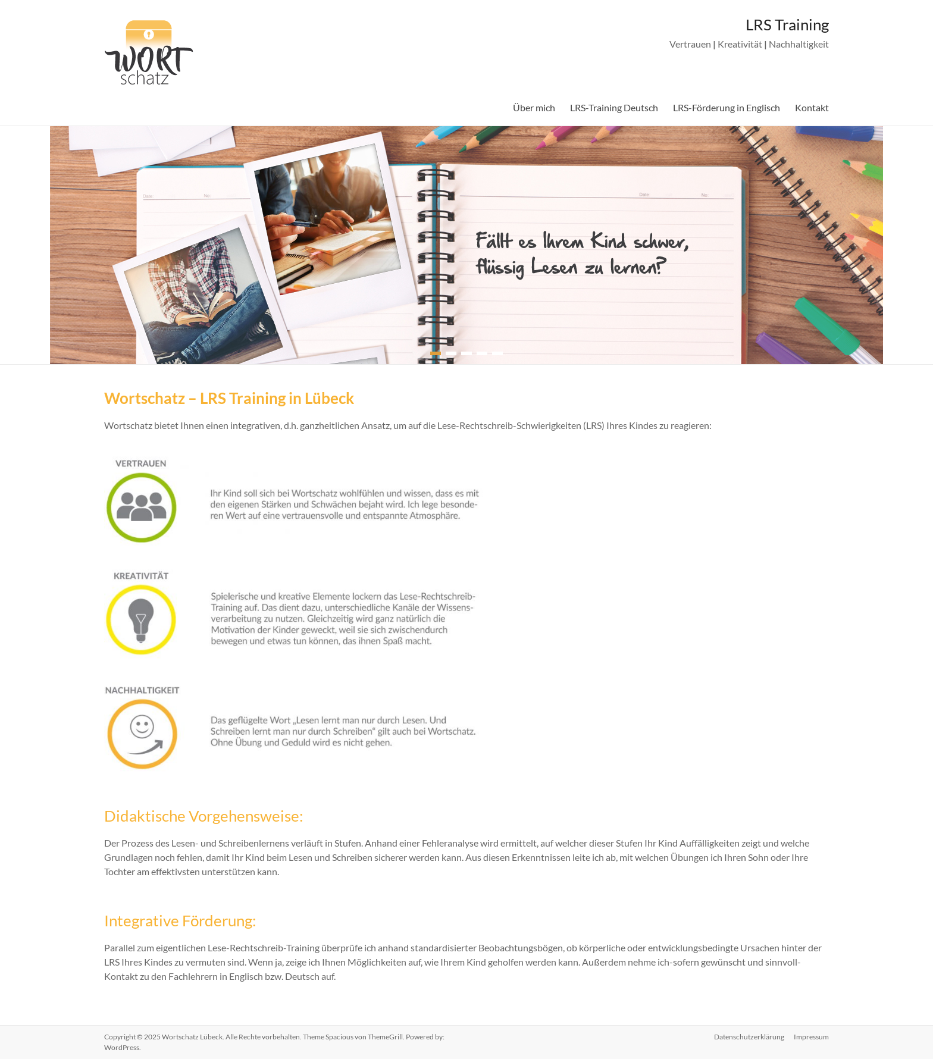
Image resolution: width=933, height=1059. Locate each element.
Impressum (811, 1036)
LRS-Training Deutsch (614, 107)
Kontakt (812, 107)
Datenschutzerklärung (749, 1036)
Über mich (534, 107)
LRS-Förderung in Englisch (726, 107)
